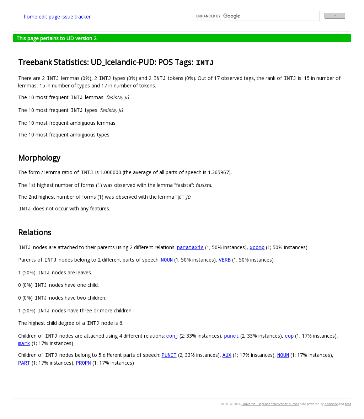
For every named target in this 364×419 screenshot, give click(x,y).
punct (231, 335)
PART (24, 362)
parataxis (190, 247)
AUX (227, 354)
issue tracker (76, 16)
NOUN (167, 259)
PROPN (83, 362)
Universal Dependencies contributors (270, 404)
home (30, 16)
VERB (225, 259)
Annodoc (331, 404)
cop (289, 335)
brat (348, 404)
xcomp (257, 247)
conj (172, 335)
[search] (255, 16)
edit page (49, 16)
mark (24, 343)
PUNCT (169, 354)
